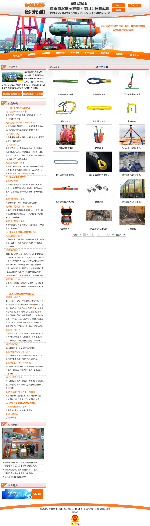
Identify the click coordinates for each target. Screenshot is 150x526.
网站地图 (75, 512)
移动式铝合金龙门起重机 (31, 312)
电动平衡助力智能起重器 (15, 396)
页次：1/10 (120, 235)
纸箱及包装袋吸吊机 (29, 359)
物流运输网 (16, 141)
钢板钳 (23, 283)
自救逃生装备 (31, 166)
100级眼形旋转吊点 (35, 268)
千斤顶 (11, 286)
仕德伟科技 (88, 509)
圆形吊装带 (20, 115)
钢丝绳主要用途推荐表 (25, 185)
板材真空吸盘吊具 (13, 355)
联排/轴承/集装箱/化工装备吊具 (29, 322)
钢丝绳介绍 (10, 185)
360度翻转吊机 (11, 348)
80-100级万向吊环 (30, 261)
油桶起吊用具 (21, 286)
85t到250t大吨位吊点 (33, 258)
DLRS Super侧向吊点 (14, 254)
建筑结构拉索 (14, 217)
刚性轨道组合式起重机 (15, 367)
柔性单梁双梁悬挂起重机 (22, 370)
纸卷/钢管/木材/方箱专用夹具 (17, 333)
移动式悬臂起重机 (28, 385)
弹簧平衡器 (32, 286)
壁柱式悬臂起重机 (13, 385)
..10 (112, 235)
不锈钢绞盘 (32, 225)
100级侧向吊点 (11, 275)
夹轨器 (17, 283)
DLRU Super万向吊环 (15, 258)
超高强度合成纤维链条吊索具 (27, 130)
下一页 (106, 235)
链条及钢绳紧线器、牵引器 (27, 152)
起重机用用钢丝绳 (18, 188)
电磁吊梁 (36, 305)
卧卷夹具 (35, 337)
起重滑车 (31, 283)
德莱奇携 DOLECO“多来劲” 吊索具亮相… (21, 466)
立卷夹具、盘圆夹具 (22, 337)
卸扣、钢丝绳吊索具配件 (28, 203)
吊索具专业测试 (12, 410)
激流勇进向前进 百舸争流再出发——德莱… (22, 470)
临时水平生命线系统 (31, 170)
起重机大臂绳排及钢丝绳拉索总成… (20, 210)
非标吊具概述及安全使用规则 (17, 301)
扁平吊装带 (10, 115)
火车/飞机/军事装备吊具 (27, 319)
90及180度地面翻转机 (27, 348)
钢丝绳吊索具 (11, 203)
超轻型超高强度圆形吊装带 (16, 126)
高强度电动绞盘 (26, 148)
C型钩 (32, 333)
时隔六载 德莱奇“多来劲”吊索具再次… (20, 473)
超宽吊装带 (30, 115)
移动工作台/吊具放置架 (27, 308)
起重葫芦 (9, 283)
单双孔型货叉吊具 (36, 326)
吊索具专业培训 (26, 410)
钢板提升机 (22, 341)
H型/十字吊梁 (14, 305)
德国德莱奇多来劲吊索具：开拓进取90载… (22, 463)
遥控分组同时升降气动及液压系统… (20, 315)
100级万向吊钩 (24, 275)
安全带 (8, 166)
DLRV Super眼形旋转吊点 (33, 254)
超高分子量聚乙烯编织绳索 (32, 155)
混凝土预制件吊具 (14, 272)
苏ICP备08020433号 (102, 509)
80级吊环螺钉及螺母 (19, 268)
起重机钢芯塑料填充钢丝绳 (21, 192)
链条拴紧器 (20, 137)
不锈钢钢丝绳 (11, 225)
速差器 (15, 166)
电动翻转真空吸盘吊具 (30, 355)
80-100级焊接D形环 (22, 265)
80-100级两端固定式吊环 (32, 272)
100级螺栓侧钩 (37, 275)
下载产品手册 (101, 67)
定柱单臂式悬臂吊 (13, 381)
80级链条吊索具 (32, 239)
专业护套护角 (31, 137)
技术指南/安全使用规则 (15, 239)
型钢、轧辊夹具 (34, 341)
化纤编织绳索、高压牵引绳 (16, 159)
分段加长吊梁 (26, 305)
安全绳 (22, 166)
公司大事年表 (11, 418)
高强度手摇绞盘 (12, 148)
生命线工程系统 (27, 174)
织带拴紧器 (10, 137)
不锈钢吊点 (22, 225)
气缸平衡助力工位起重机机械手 (26, 399)
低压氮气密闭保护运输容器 (16, 326)
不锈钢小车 (15, 228)
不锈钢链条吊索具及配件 (26, 243)
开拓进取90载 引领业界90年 (16, 477)
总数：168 (77, 235)
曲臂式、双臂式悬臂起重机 (32, 381)
